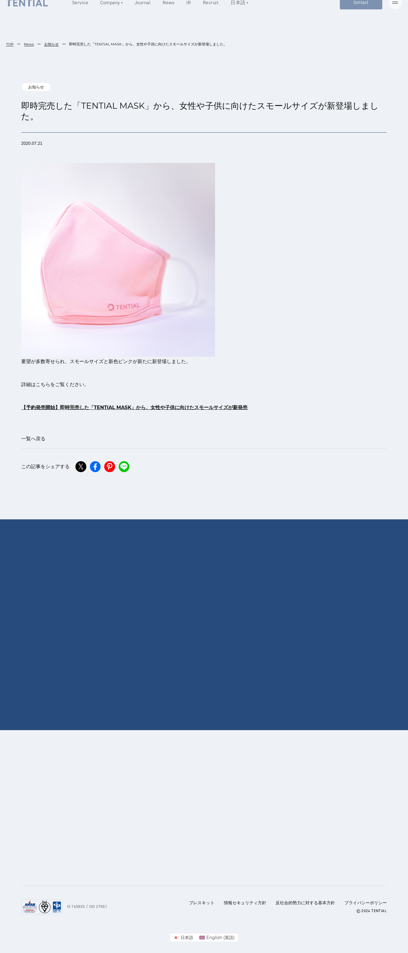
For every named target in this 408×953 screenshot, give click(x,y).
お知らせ (52, 44)
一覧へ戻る (33, 439)
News (29, 44)
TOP (10, 44)
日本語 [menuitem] (187, 937)
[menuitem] (183, 937)
